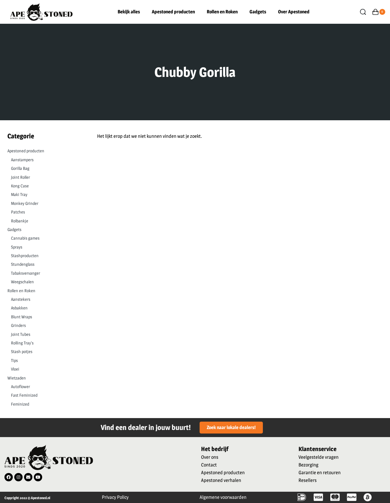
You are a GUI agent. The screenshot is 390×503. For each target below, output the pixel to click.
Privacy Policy (115, 497)
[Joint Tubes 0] (46, 334)
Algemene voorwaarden (223, 497)
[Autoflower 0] (46, 386)
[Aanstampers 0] (46, 159)
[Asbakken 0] (46, 307)
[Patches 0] (46, 212)
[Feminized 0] (46, 404)
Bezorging (308, 465)
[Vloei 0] (46, 369)
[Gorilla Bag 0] (46, 168)
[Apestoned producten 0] (44, 150)
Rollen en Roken (222, 12)
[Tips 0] (46, 360)
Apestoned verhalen (221, 480)
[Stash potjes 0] (46, 351)
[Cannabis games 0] (46, 238)
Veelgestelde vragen (319, 457)
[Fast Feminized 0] (46, 395)
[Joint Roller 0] (46, 177)
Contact (209, 465)
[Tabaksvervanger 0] (46, 273)
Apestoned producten (173, 12)
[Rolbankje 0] (46, 220)
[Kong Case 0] (46, 185)
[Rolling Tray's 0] (46, 343)
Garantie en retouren (320, 472)
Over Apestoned (294, 12)
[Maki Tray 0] (46, 194)
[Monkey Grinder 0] (46, 203)
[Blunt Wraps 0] (46, 316)
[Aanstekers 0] (46, 299)
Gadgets (258, 12)
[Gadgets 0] (44, 229)
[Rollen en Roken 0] (44, 290)
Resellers (308, 480)
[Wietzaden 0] (44, 378)
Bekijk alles (129, 12)
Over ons (209, 457)
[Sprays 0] (46, 247)
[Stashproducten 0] (46, 255)
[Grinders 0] (46, 325)
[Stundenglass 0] (46, 264)
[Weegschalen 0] (46, 281)
